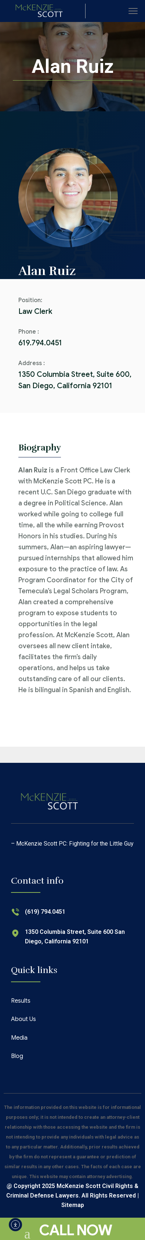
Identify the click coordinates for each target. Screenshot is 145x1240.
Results (20, 1001)
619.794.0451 (40, 343)
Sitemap (72, 1205)
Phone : (28, 331)
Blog (17, 1056)
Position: (30, 300)
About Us (23, 1019)
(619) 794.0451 (45, 911)
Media (19, 1038)
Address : (31, 363)
